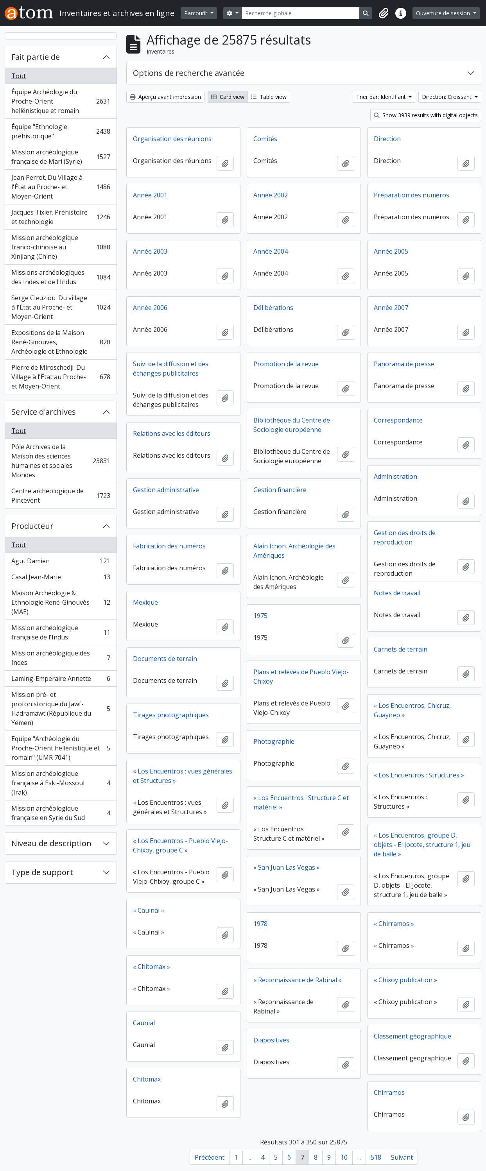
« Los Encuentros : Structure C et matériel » (301, 802)
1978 (260, 923)
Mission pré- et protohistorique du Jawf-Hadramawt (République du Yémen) (60, 708)
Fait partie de (35, 57)
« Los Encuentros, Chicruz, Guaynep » (412, 710)
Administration (395, 476)
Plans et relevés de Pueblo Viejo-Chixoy (301, 677)
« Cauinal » (148, 910)
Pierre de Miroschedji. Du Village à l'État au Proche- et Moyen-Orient (60, 376)
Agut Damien (60, 562)
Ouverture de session (444, 13)
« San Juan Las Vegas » (286, 867)
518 (376, 1157)
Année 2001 (150, 195)
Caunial (144, 1023)
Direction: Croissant (447, 96)
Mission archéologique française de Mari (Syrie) (60, 157)
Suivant (402, 1157)
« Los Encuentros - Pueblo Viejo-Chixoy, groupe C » (180, 845)
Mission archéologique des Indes (60, 658)
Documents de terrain (165, 658)
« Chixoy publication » (405, 980)
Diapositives (271, 1040)
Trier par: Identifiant (381, 96)
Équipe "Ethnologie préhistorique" (60, 131)
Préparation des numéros (411, 195)
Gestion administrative (166, 489)
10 (344, 1157)
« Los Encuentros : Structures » (419, 775)
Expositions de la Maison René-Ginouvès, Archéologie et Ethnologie (60, 342)
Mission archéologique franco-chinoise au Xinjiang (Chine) (60, 247)
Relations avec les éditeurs (171, 433)
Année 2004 (270, 251)
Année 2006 (150, 307)
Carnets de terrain (400, 649)
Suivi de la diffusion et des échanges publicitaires (170, 369)
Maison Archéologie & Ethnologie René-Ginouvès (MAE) (60, 602)
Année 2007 (391, 307)
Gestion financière (280, 489)
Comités (265, 138)
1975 (260, 615)
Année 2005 (391, 251)
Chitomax (147, 1079)
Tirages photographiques (171, 715)
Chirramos (389, 1092)
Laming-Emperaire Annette (60, 680)
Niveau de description (51, 843)
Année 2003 (150, 251)
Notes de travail (397, 593)
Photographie (273, 741)
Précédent (209, 1157)
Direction (387, 138)
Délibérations (273, 307)
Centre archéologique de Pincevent (60, 496)
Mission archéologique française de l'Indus (60, 632)
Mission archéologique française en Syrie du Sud (60, 813)
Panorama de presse (404, 364)
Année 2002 (270, 195)
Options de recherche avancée (188, 73)
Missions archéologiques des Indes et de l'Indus (60, 277)
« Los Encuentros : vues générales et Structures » (182, 776)
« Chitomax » (151, 966)
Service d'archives (43, 411)
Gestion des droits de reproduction (405, 537)
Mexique (145, 602)
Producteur (32, 526)
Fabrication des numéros (169, 546)
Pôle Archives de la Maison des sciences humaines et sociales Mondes (60, 460)
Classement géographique (412, 1036)
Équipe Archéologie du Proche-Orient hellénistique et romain (60, 101)
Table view (269, 96)
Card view (227, 96)
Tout (18, 76)
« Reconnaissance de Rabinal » (297, 980)
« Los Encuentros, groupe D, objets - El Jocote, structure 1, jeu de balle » (422, 844)
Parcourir (196, 13)
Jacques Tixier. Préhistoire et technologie (60, 217)
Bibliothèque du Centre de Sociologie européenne (291, 425)
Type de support (42, 872)
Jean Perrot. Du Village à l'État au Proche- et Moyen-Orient (60, 187)
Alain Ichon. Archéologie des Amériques (294, 551)
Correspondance (398, 420)
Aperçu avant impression (165, 96)
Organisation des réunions (172, 138)
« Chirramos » (394, 923)
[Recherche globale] (301, 13)
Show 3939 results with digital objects (426, 115)
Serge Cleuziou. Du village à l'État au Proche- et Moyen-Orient (60, 307)
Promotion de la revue (286, 364)
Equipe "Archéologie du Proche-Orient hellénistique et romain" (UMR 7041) (60, 748)
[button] (383, 13)
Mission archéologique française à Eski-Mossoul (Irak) (60, 783)
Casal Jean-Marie (60, 578)
